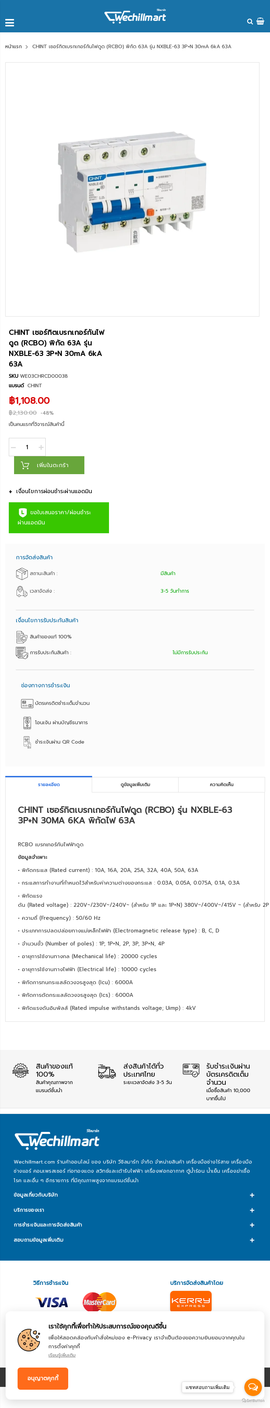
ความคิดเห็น (221, 784)
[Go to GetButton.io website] (253, 1401)
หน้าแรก (13, 46)
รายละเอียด (49, 784)
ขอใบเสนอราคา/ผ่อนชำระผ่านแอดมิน (54, 517)
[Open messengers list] (253, 1387)
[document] (135, 1355)
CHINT (34, 385)
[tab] (48, 784)
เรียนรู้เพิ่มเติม (62, 1355)
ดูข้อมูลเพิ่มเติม (135, 784)
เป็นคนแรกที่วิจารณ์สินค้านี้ (36, 424)
